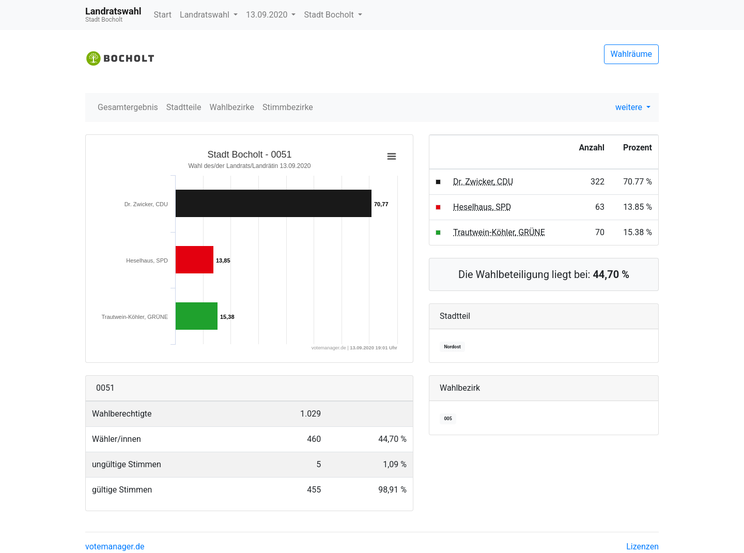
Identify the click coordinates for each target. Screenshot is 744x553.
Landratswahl (205, 15)
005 (448, 418)
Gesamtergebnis (128, 107)
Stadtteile (184, 107)
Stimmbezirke (287, 107)
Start (163, 15)
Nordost (452, 346)
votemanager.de (114, 546)
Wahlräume (632, 54)
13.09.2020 (267, 15)
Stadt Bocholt (329, 15)
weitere (629, 107)
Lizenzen (642, 546)
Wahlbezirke (232, 107)
